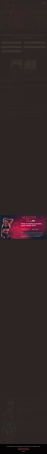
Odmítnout (23, 451)
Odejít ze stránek (35, 229)
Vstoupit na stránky (25, 229)
